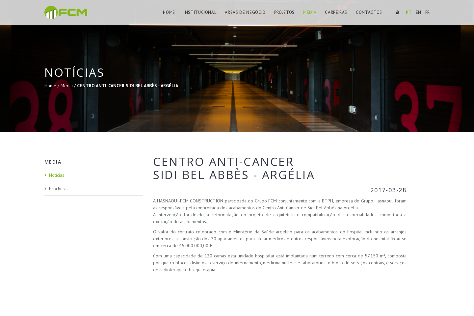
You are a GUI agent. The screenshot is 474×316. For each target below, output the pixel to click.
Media (309, 12)
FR (427, 12)
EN (418, 12)
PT (408, 12)
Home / (52, 86)
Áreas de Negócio (245, 12)
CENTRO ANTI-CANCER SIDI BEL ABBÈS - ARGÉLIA (127, 86)
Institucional (200, 12)
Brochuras (58, 189)
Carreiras (336, 12)
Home (169, 12)
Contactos (369, 12)
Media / (69, 86)
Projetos (284, 12)
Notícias (56, 175)
